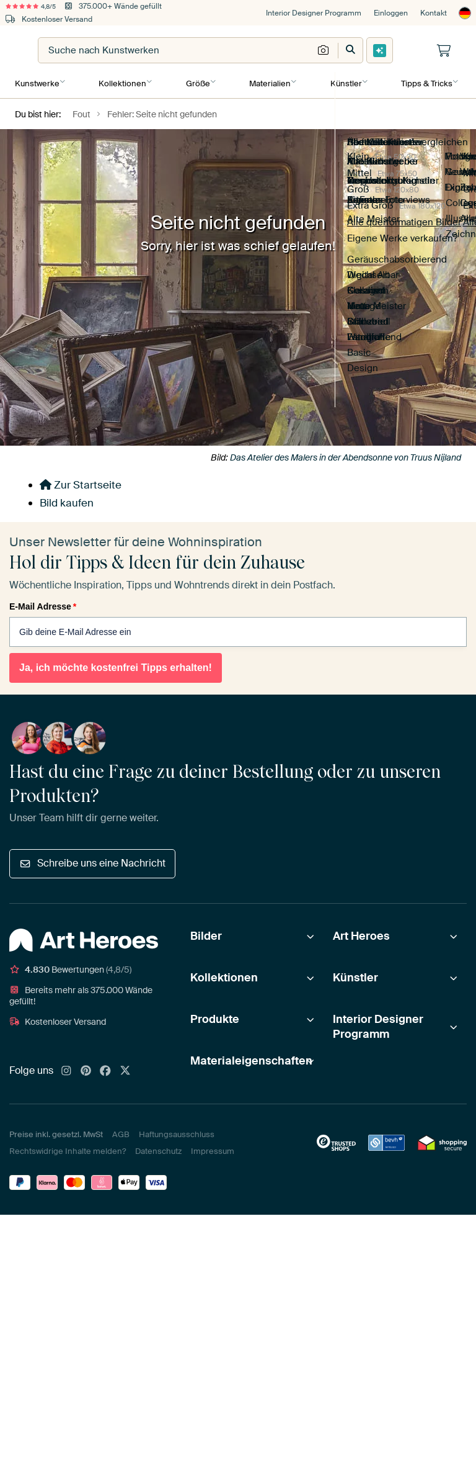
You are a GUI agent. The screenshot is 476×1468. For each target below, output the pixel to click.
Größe (197, 81)
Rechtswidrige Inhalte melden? (67, 1148)
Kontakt (433, 13)
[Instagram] (66, 1068)
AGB (121, 1132)
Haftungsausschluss (176, 1132)
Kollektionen (122, 81)
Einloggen (391, 13)
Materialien (268, 81)
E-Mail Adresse (42, 604)
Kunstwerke (37, 81)
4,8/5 (36, 6)
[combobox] (248, 50)
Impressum (212, 1148)
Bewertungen (70, 967)
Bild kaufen (67, 500)
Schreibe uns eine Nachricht (92, 860)
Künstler (343, 81)
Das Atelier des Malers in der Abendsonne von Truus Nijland (345, 455)
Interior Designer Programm (313, 13)
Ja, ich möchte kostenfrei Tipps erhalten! (115, 665)
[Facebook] (105, 1068)
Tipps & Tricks (423, 81)
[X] (125, 1068)
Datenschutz (158, 1148)
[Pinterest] (86, 1068)
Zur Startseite (80, 482)
